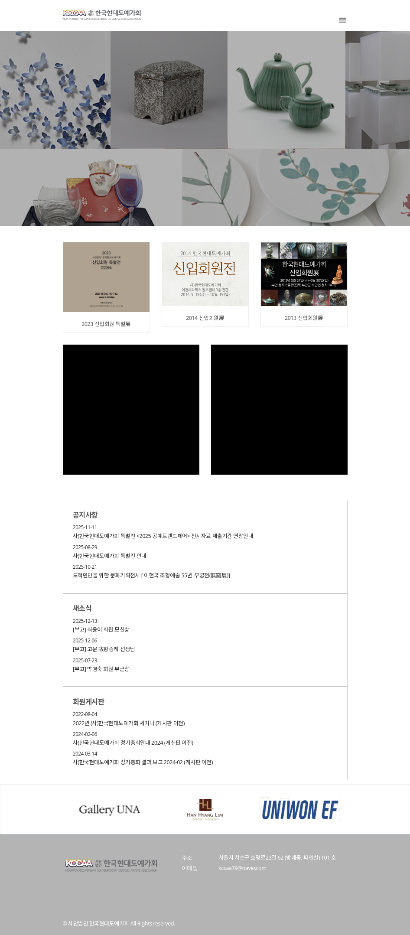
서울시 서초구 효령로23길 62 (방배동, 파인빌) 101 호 (277, 857)
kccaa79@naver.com (242, 868)
